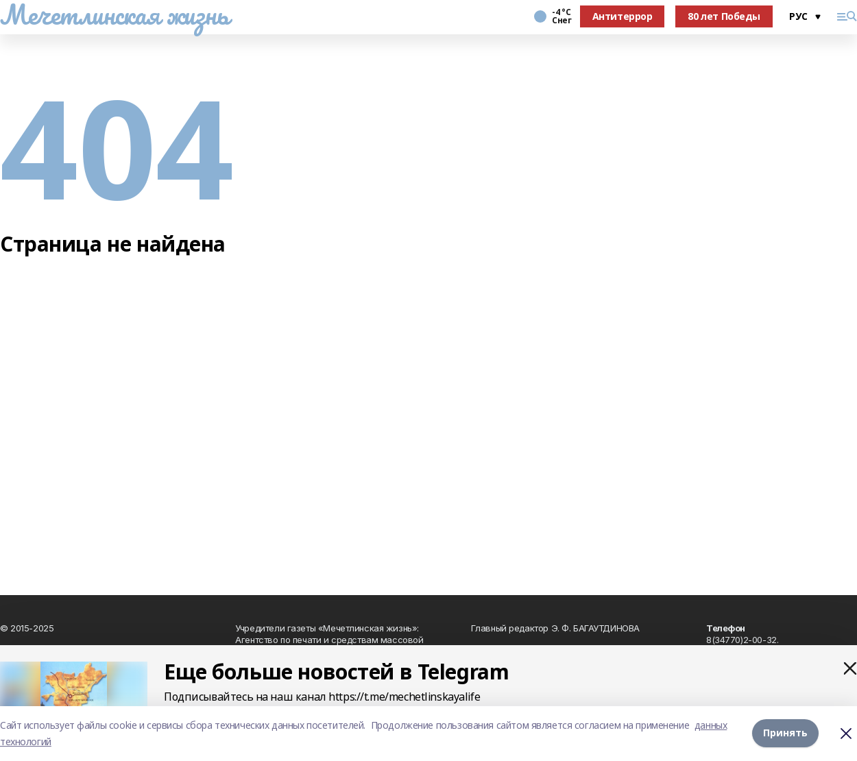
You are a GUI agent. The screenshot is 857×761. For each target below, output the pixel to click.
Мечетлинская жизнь (114, 14)
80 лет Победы (724, 16)
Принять (785, 733)
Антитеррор (622, 16)
